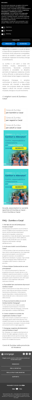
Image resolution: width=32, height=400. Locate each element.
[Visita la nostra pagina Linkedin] (30, 354)
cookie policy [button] (24, 13)
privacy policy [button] (21, 7)
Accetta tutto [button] (23, 43)
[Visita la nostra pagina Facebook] (24, 354)
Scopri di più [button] (16, 40)
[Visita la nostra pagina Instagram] (27, 354)
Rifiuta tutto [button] (8, 43)
